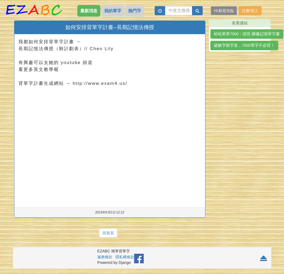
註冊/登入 (250, 11)
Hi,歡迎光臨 (224, 11)
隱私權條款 (124, 257)
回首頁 (108, 233)
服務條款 (104, 257)
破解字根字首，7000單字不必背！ (244, 45)
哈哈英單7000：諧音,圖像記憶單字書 (247, 34)
